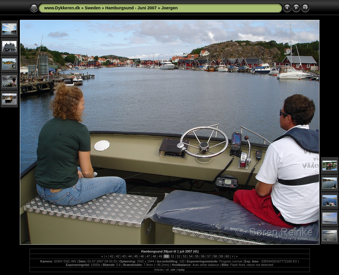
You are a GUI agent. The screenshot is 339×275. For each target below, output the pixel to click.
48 (154, 256)
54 (190, 256)
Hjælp (181, 269)
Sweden (92, 8)
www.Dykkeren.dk (62, 8)
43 (123, 256)
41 (111, 256)
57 (209, 256)
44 (130, 256)
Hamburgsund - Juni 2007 (131, 8)
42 (117, 256)
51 (172, 256)
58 (215, 256)
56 (203, 256)
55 (196, 256)
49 (160, 256)
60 (227, 256)
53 (184, 256)
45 (136, 256)
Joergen (169, 8)
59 (221, 256)
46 (142, 256)
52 (178, 256)
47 (148, 256)
